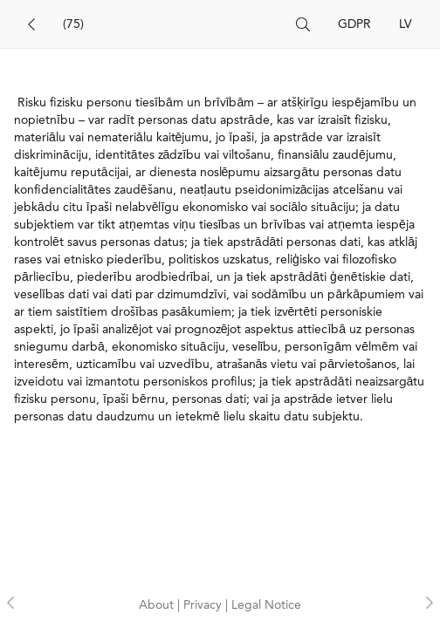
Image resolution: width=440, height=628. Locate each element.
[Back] (31, 24)
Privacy (204, 605)
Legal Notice (266, 605)
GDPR (354, 24)
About (158, 605)
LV (405, 24)
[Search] (172, 24)
